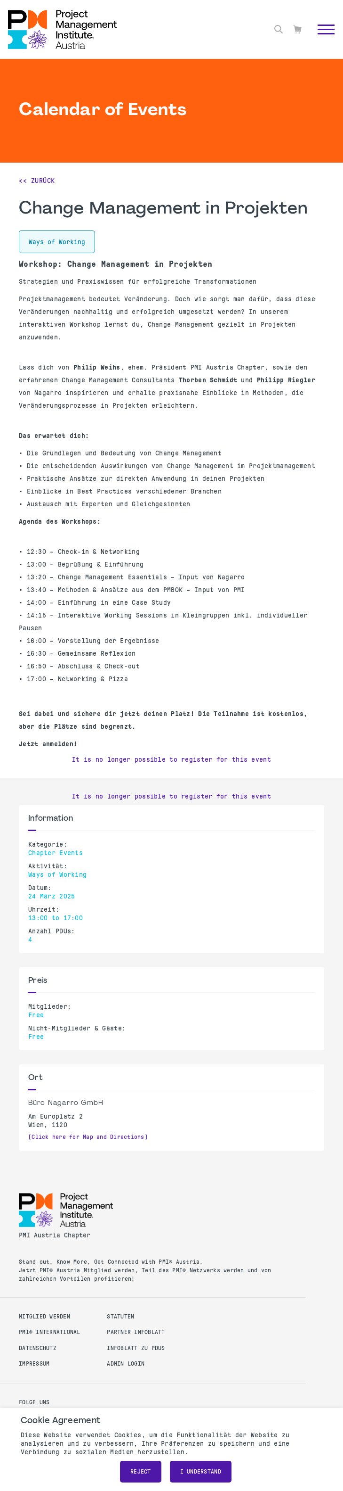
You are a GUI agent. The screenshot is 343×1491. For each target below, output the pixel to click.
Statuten (120, 1316)
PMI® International (49, 1332)
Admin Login (125, 1363)
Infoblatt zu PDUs (136, 1348)
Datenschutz (37, 1348)
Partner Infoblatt (136, 1332)
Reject (140, 1471)
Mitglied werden (44, 1316)
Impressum (34, 1363)
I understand (200, 1471)
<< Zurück (37, 180)
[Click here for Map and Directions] (88, 1137)
